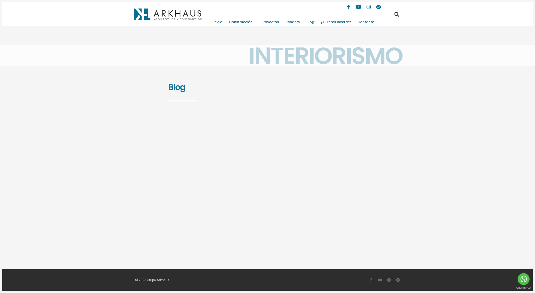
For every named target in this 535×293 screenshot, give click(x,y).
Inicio (217, 22)
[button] (397, 14)
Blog (310, 22)
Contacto (366, 22)
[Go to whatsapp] (524, 279)
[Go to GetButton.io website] (523, 288)
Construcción (242, 22)
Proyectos (270, 22)
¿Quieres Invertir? (336, 22)
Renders (293, 22)
